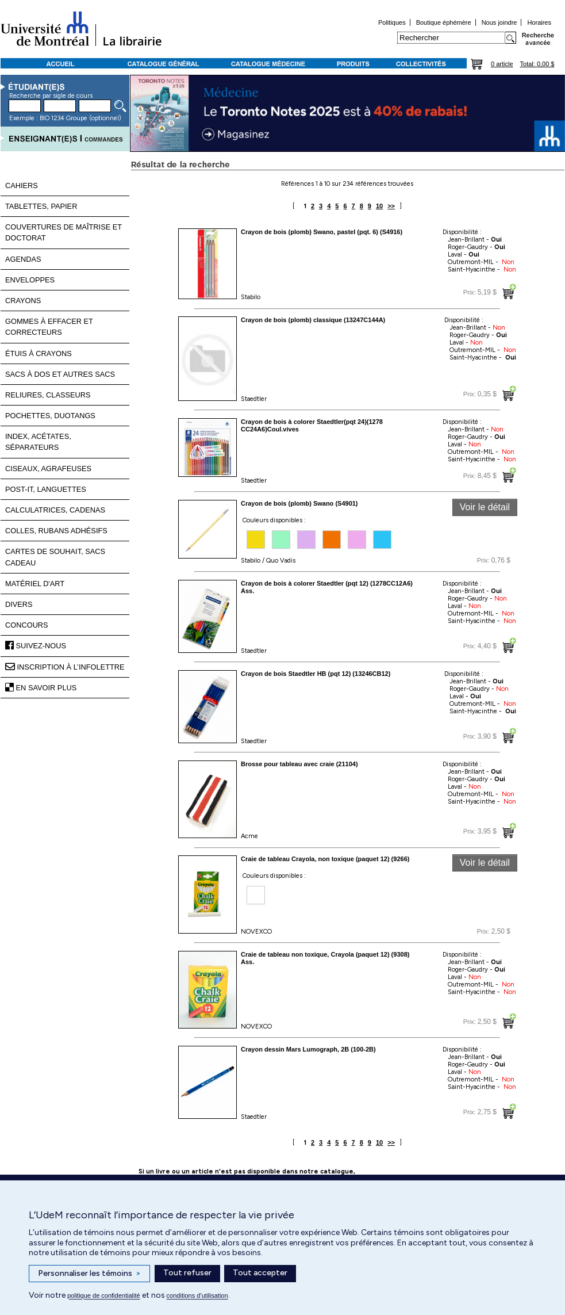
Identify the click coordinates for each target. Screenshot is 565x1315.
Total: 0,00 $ (537, 63)
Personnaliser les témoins (89, 1273)
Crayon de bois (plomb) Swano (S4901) (299, 503)
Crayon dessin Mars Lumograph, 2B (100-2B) (308, 1049)
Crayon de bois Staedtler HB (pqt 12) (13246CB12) (315, 673)
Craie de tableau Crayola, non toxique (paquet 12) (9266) (325, 858)
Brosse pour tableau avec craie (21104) (299, 763)
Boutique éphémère (443, 22)
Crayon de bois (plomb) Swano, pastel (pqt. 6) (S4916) (321, 231)
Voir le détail (485, 507)
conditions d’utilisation (197, 1295)
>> (391, 205)
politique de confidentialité (103, 1295)
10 (379, 205)
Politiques (392, 22)
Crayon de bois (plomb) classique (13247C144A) (313, 319)
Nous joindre (499, 22)
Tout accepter (260, 1273)
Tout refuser (187, 1273)
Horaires (539, 22)
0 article (502, 63)
